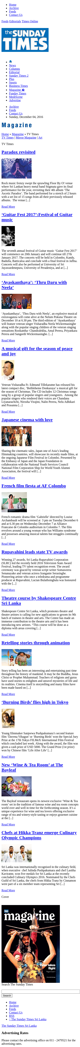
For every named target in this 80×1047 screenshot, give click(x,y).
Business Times (18, 85)
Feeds (12, 11)
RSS (11, 1015)
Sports (13, 82)
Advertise (15, 100)
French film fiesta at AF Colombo (34, 485)
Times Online (30, 21)
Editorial (14, 72)
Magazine (17, 89)
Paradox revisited (18, 152)
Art (40, 137)
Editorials (15, 21)
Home (12, 4)
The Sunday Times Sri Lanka (27, 1019)
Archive (14, 8)
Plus (11, 79)
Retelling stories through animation (36, 642)
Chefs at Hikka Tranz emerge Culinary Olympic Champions (39, 835)
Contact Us (16, 14)
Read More (8, 206)
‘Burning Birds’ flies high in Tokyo (35, 702)
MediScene (16, 96)
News (12, 65)
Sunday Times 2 (18, 75)
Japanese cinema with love (27, 419)
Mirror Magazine (26, 137)
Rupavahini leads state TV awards (35, 551)
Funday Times (17, 93)
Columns (14, 68)
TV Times (8, 137)
